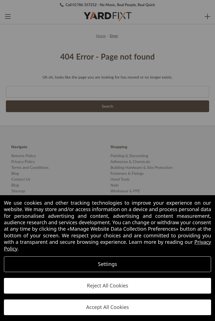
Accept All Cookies (107, 307)
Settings (107, 264)
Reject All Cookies (107, 285)
